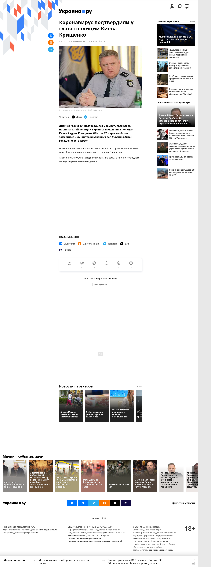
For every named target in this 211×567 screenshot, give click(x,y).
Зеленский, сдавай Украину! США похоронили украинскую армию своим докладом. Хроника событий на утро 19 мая (182, 147)
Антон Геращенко (100, 285)
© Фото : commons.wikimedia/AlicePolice (72, 110)
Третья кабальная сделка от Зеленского (181, 158)
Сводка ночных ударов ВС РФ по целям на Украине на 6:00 (182, 172)
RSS (104, 518)
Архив (95, 518)
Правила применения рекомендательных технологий (95, 541)
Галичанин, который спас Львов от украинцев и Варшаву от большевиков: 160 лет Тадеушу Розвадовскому (181, 134)
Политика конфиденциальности (84, 538)
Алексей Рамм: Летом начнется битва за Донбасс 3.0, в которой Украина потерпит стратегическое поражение (176, 119)
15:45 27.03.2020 (65, 41)
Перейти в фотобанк (95, 110)
